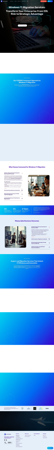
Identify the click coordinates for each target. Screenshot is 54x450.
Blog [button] (27, 1)
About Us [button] (19, 1)
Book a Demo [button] (50, 1)
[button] (5, 1)
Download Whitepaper (32, 25)
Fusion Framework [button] (28, 435)
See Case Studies (36, 212)
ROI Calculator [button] (27, 436)
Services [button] (12, 1)
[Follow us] (4, 440)
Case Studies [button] (24, 1)
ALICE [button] (16, 1)
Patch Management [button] (19, 446)
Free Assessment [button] (43, 1)
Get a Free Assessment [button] (22, 25)
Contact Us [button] (44, 436)
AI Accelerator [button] (18, 437)
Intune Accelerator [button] (19, 443)
